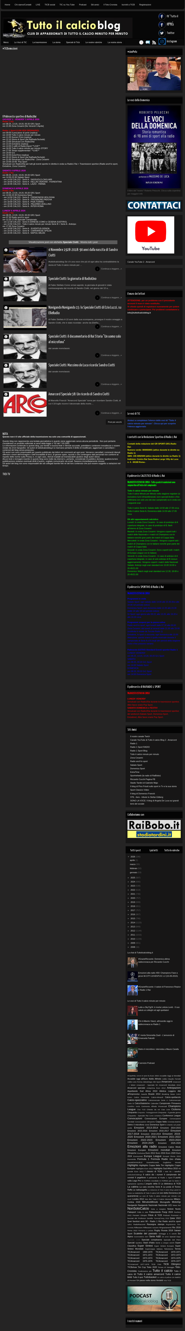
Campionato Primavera (170, 1103)
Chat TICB (141, 1110)
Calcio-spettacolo (173, 1097)
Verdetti (159, 1280)
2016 (133, 914)
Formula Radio (159, 1159)
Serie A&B (155, 1236)
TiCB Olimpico (172, 1264)
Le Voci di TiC (20, 42)
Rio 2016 (176, 1227)
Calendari (154, 1103)
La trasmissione (39, 42)
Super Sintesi (145, 1245)
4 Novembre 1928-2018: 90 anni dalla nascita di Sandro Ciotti (78, 250)
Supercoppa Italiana (154, 1249)
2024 (133, 882)
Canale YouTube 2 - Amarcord (141, 262)
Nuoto (178, 1209)
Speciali (131, 1243)
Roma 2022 (132, 1230)
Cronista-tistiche (174, 1122)
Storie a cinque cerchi (164, 1243)
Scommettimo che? (141, 1237)
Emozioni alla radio (142, 1146)
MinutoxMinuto (150, 1202)
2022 (133, 890)
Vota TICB (167, 1280)
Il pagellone (140, 1177)
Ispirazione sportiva (135, 1184)
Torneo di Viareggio (166, 1267)
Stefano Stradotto (7, 250)
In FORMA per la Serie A (170, 1181)
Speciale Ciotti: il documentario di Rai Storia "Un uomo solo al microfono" (78, 343)
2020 (133, 898)
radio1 (129, 1224)
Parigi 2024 (167, 1212)
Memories (169, 1199)
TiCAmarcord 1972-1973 (168, 1255)
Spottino (138, 1243)
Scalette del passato (145, 1233)
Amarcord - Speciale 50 (147, 1085)
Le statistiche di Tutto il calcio (144, 1193)
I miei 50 (167, 1171)
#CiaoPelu (131, 1076)
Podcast (82, 5)
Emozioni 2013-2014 (146, 1127)
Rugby (157, 1230)
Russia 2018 (167, 1230)
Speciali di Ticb (73, 42)
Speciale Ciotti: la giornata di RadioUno (64, 280)
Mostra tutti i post (89, 242)
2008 (133, 947)
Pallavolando (155, 1212)
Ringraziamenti (165, 1228)
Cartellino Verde (133, 1106)
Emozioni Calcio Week (169, 1147)
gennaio (134, 872)
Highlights (132, 1165)
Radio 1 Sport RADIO (140, 747)
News (175, 1205)
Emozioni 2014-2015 (170, 1128)
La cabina (132, 1186)
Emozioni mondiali (159, 1150)
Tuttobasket (150, 1277)
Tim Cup (142, 1267)
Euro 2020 (171, 1153)
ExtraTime (135, 772)
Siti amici (95, 5)
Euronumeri (138, 1156)
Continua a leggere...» (111, 270)
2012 (133, 931)
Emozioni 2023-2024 (168, 1140)
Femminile (131, 1159)
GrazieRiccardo (152, 1162)
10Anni (139, 1076)
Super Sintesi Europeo (164, 1246)
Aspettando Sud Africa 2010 (142, 1091)
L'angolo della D (152, 1184)
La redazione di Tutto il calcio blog (160, 1190)
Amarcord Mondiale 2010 (170, 1085)
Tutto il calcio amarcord (150, 1274)
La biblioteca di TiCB (171, 1184)
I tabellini (177, 1171)
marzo (133, 864)
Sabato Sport (136, 765)
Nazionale (153, 1205)
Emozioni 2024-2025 (140, 1143)
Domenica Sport (137, 768)
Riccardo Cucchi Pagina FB (142, 779)
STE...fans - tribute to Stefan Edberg (146, 797)
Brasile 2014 (154, 1094)
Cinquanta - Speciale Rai (137, 1116)
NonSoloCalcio (138, 1208)
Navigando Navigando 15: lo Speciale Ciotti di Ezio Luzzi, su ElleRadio (76, 313)
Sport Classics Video (139, 790)
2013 (133, 927)
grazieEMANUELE (135, 1162)
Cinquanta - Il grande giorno (169, 1112)
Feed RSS (152, 42)
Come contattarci (155, 1116)
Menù (6, 42)
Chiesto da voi (153, 1109)
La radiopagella (140, 1190)
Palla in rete (142, 1212)
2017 (133, 910)
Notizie (170, 1209)
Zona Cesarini (136, 758)
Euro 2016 (160, 1153)
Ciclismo (176, 1109)
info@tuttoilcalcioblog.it (139, 313)
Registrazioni (145, 5)
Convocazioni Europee (156, 1118)
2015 (133, 918)
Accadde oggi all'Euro (137, 1079)
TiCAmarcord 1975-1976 (140, 1261)
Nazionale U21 (165, 1205)
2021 (133, 894)
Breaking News (168, 1094)
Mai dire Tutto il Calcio (154, 1199)
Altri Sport (157, 1082)
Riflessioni (138, 1228)
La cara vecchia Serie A (150, 1187)
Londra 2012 (138, 1199)
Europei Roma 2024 (172, 1156)
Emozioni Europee (136, 1150)
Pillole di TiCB (155, 1215)
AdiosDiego (147, 1082)
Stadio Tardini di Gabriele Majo (144, 783)
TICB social (50, 5)
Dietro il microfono (135, 1125)
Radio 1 (133, 743)
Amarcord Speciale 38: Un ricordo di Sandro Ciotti (70, 400)
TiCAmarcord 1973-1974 (140, 1258)
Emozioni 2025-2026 (169, 1143)
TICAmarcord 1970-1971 (168, 1252)
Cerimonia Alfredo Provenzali (154, 1106)
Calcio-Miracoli (157, 1097)
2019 (133, 902)
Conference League (172, 1115)
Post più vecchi (115, 429)
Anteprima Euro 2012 (156, 1088)
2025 (133, 878)
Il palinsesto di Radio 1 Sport (159, 1178)
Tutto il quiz (138, 1277)
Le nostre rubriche (94, 42)
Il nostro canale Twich (140, 736)
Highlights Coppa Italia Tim (151, 1165)
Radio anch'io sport (139, 761)
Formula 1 (143, 1159)
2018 (133, 906)
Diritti (147, 1125)
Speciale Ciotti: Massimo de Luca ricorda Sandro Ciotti (73, 370)
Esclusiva (141, 1153)
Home (7, 5)
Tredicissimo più (144, 1271)
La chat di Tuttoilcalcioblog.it (140, 952)
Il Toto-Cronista (110, 5)
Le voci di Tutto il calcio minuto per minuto (146, 1001)
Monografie (165, 1202)
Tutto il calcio (163, 1271)
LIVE (38, 5)
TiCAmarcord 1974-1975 (168, 1258)
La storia (56, 42)
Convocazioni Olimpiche (145, 1122)
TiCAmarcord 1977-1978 (138, 1264)
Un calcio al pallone (164, 1277)
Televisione (168, 1249)
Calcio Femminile (141, 1097)
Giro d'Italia (175, 1159)
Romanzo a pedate (145, 1231)
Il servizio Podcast (146, 1063)
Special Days (175, 1237)
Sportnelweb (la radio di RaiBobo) (145, 775)
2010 (133, 939)
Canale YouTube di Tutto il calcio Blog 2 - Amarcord (153, 740)
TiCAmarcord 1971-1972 (140, 1255)
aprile (132, 860)
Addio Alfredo (155, 1079)
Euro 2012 (150, 1153)
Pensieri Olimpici (140, 1215)
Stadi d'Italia (149, 1243)
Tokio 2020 (152, 1267)
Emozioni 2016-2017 (159, 1131)
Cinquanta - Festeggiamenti (147, 1112)
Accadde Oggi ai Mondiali (170, 1076)
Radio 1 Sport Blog (138, 751)
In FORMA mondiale (150, 1181)
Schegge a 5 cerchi (168, 1234)
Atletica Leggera (167, 1091)
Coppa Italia (161, 1122)
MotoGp (176, 1202)
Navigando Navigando (137, 1205)
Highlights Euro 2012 (144, 1169)
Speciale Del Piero (172, 1240)
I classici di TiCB (153, 1171)
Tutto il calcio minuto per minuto (144, 754)
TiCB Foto (156, 1264)
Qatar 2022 (175, 1218)
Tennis (178, 1249)
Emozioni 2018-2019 (151, 1134)
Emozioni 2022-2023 (140, 1140)
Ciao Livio (165, 1109)
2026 (133, 857)
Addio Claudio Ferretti (171, 1079)
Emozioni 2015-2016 (137, 1131)
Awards (144, 1094)
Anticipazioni (174, 1087)
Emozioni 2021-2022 (169, 1136)
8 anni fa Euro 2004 (150, 1076)
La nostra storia (115, 42)
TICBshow (132, 1267)
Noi (179, 1205)
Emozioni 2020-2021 (145, 1136)
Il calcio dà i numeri (153, 1174)
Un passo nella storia (146, 1280)
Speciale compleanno (152, 1240)
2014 (133, 922)
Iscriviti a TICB (128, 5)
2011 (133, 935)
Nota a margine (158, 1209)
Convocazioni (134, 1118)
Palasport (131, 1212)
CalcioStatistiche (142, 1103)
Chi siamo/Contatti (23, 5)
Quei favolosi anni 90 (137, 1221)
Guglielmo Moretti (172, 1162)
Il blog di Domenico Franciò (142, 793)
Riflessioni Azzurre (150, 1228)
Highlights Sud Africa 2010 (166, 1168)
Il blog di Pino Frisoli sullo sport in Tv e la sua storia (153, 786)
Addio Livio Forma (134, 1082)
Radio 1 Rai (156, 1221)
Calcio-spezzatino (137, 1100)
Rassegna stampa (155, 1224)
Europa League (152, 1156)
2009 (133, 943)
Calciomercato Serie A (158, 1100)
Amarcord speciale (136, 1088)
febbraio (134, 868)
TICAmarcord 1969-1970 (140, 1252)
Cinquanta (132, 1112)
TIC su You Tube (67, 5)
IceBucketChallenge (134, 1175)
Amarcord (166, 1081)
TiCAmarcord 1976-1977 (168, 1261)
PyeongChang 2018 (161, 1218)
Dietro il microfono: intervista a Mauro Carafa (158, 1049)
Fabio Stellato (7, 280)
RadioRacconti (139, 1224)
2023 (133, 886)
